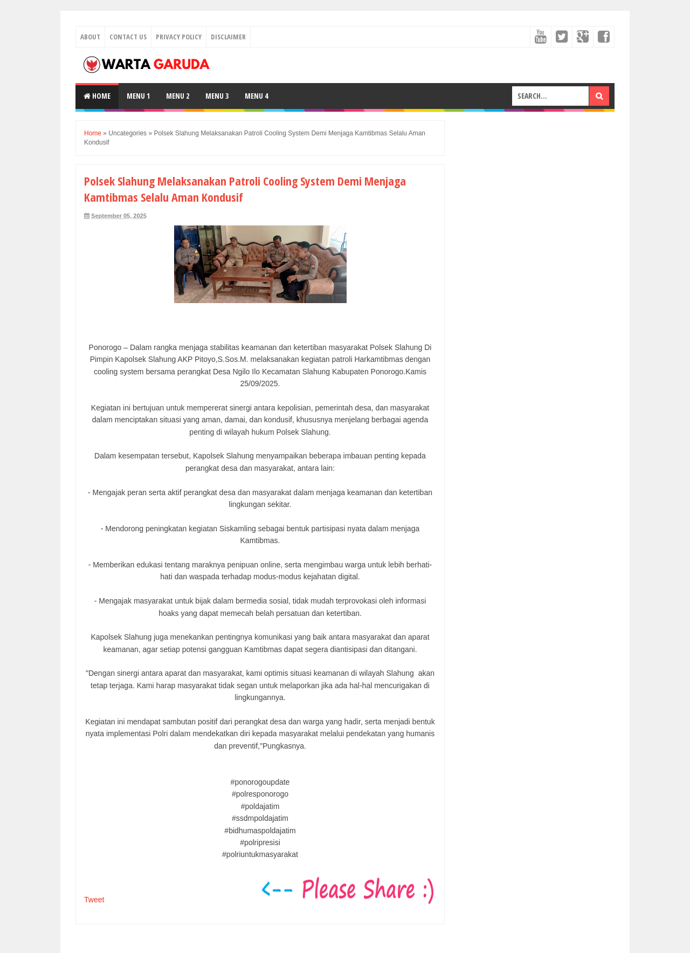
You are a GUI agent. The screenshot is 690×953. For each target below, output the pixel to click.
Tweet (94, 899)
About (90, 37)
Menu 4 (256, 96)
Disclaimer (228, 37)
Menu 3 (217, 96)
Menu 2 (177, 96)
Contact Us (128, 37)
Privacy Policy (179, 37)
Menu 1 (138, 96)
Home (97, 96)
